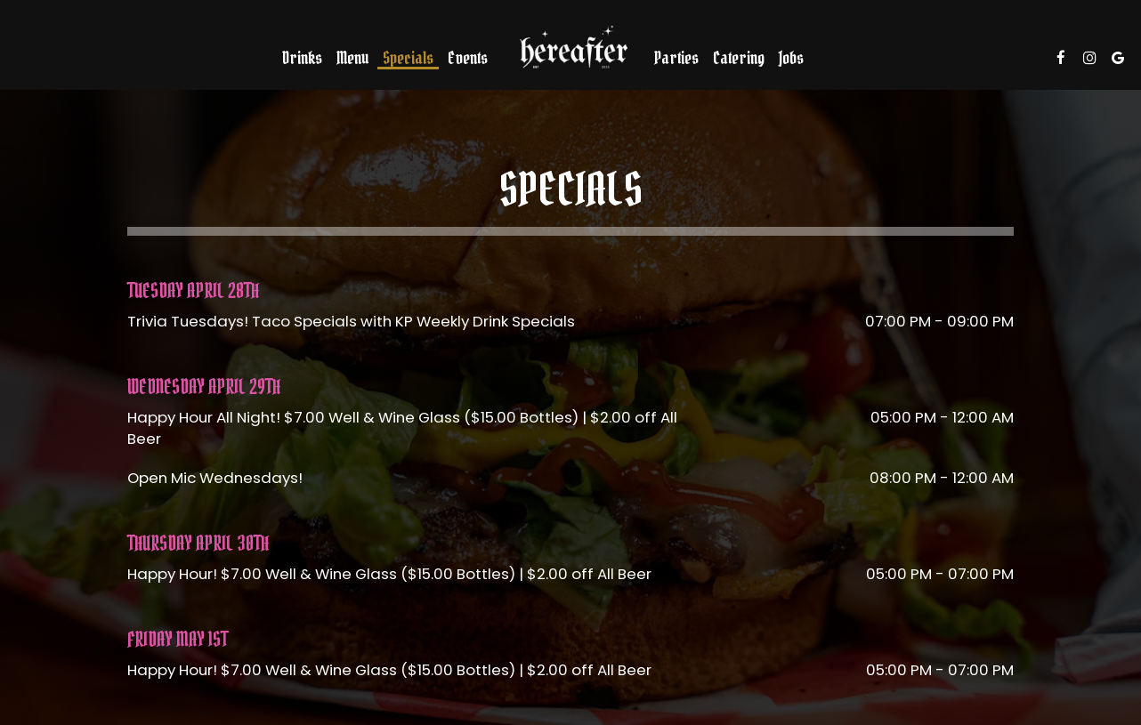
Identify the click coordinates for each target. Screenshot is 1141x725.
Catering (739, 58)
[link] (570, 47)
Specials (408, 58)
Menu (352, 58)
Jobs (791, 58)
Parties (676, 58)
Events (468, 58)
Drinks (301, 58)
